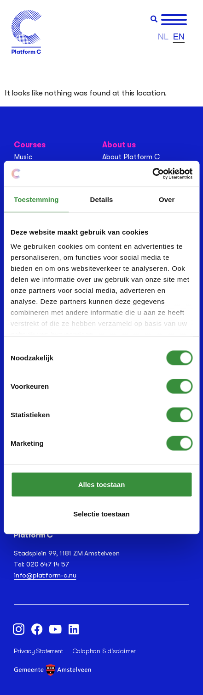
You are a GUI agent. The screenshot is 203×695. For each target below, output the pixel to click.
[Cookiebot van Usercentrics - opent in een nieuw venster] (152, 174)
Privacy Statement (38, 651)
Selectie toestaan (101, 513)
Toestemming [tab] (36, 199)
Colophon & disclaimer (104, 651)
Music (23, 157)
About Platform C (131, 157)
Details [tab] (101, 199)
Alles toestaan (101, 484)
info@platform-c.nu (45, 575)
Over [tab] (167, 199)
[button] (154, 19)
